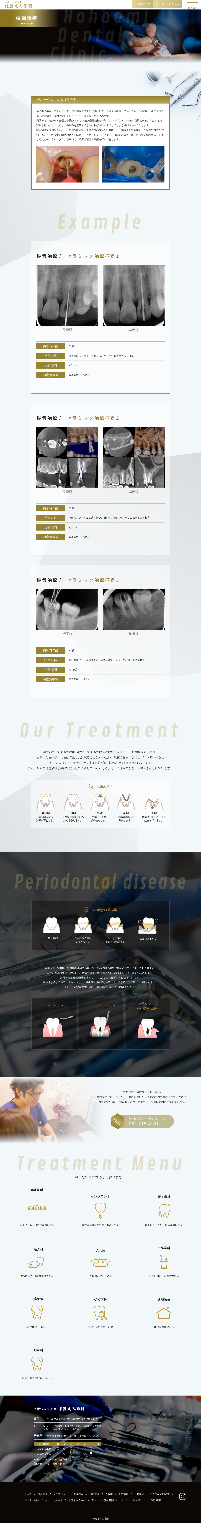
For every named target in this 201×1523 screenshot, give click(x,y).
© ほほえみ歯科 (100, 1518)
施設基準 (156, 1500)
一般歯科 (139, 1494)
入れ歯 (109, 1494)
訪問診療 (165, 1494)
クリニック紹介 (54, 1500)
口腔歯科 (95, 1494)
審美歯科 (79, 1494)
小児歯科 (155, 1494)
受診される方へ (77, 1500)
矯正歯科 (43, 1494)
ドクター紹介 (31, 1500)
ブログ (123, 1500)
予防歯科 (123, 1494)
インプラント (60, 1494)
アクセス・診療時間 (102, 1500)
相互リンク (139, 1500)
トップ (28, 1494)
